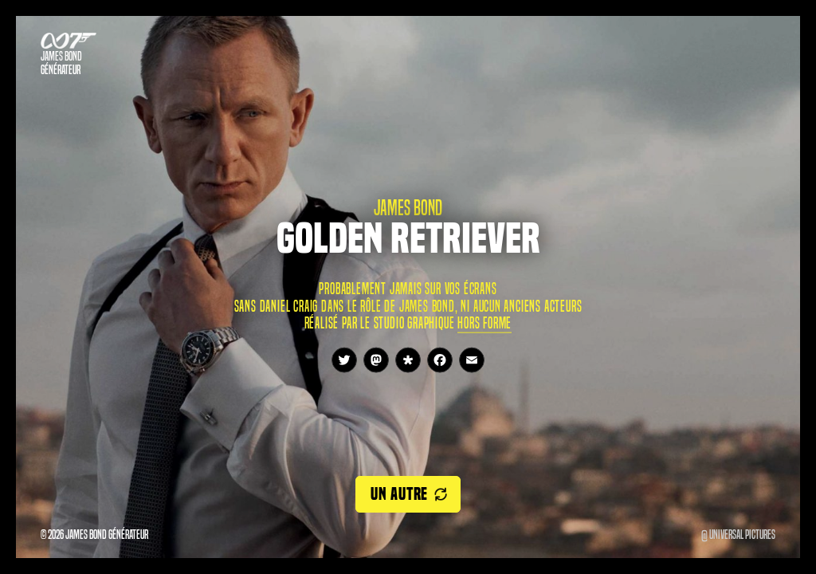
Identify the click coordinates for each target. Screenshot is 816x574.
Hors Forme (484, 322)
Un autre (399, 494)
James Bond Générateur (61, 63)
